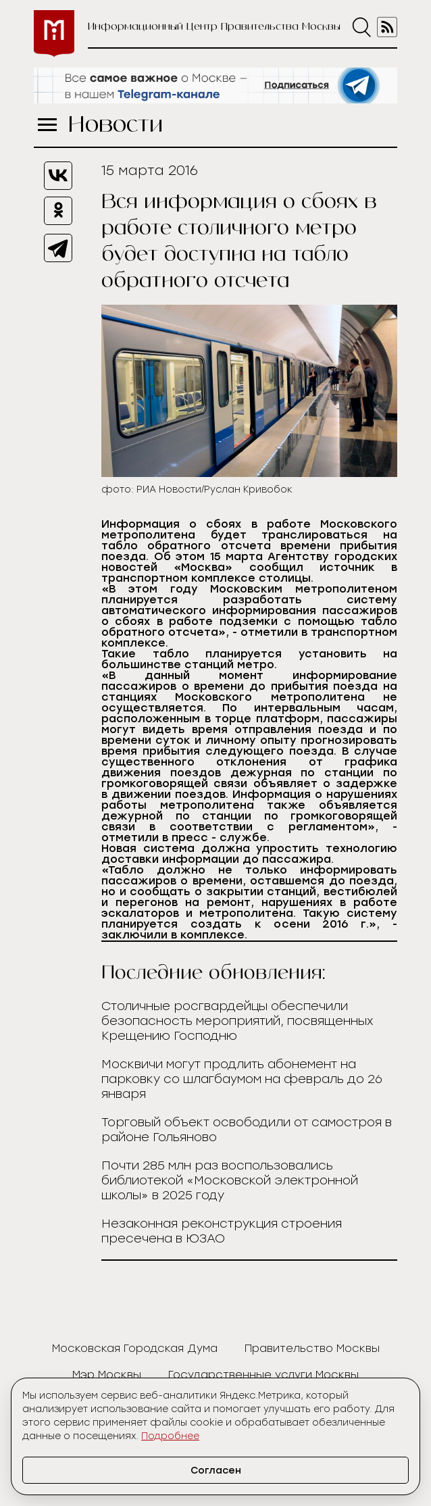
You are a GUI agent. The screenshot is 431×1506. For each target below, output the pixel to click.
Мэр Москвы (106, 1374)
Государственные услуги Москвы (263, 1374)
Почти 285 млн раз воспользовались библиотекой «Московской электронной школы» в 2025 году (229, 1180)
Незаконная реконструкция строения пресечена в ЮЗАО (221, 1231)
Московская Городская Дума (135, 1348)
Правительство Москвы (312, 1348)
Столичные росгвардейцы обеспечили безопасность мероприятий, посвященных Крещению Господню (237, 1021)
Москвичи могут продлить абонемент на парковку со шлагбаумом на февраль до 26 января (241, 1079)
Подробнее (170, 1436)
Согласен (216, 1470)
